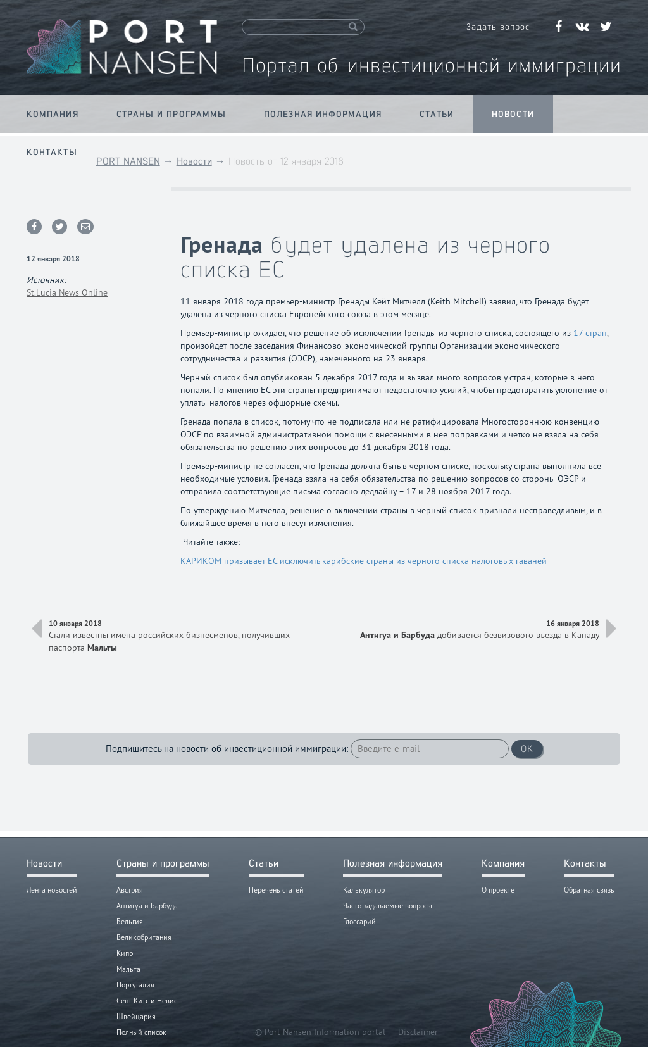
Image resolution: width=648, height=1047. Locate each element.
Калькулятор (364, 889)
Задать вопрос (498, 27)
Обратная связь (589, 889)
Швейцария (136, 1016)
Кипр (124, 953)
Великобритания (143, 937)
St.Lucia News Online (67, 292)
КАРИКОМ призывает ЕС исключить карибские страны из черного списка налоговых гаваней (363, 561)
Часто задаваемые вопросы (387, 905)
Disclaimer (418, 1032)
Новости (513, 114)
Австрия (129, 889)
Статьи (437, 114)
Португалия (135, 984)
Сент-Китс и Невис (146, 1000)
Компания (52, 114)
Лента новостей (52, 889)
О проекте (498, 889)
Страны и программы (171, 114)
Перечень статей (276, 889)
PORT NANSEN (128, 161)
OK (527, 748)
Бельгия (129, 921)
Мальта (128, 969)
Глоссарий (359, 921)
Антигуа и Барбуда (147, 905)
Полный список (141, 1032)
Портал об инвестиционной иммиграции (431, 65)
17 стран (590, 333)
